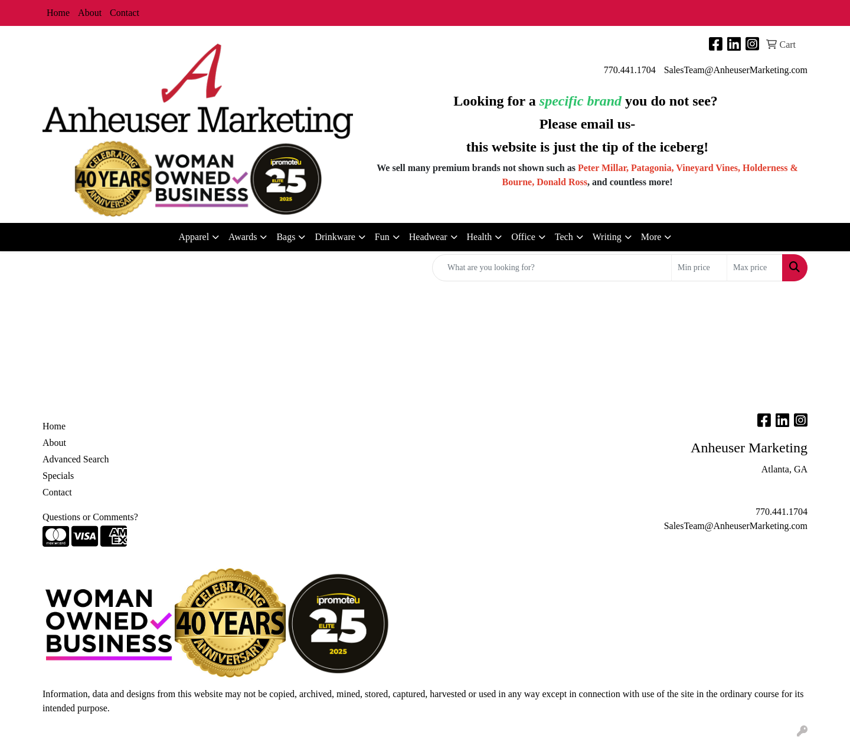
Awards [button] (242, 237)
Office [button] (523, 237)
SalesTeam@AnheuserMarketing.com (736, 70)
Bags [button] (285, 237)
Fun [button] (382, 237)
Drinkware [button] (335, 237)
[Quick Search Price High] (755, 267)
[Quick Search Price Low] (699, 267)
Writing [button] (607, 237)
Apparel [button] (194, 237)
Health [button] (479, 237)
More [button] (651, 237)
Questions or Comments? (90, 517)
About (90, 13)
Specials (58, 476)
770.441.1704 (630, 70)
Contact (124, 13)
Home (58, 13)
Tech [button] (564, 237)
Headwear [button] (428, 237)
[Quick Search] (552, 267)
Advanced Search (75, 459)
